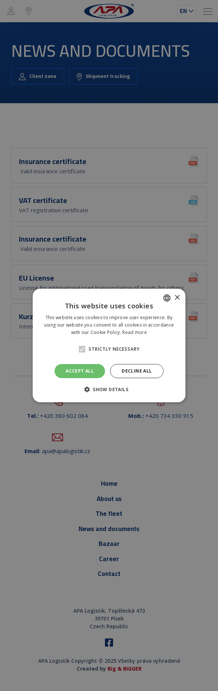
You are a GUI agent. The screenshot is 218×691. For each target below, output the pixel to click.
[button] (82, 349)
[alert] (109, 345)
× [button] (177, 297)
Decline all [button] (137, 371)
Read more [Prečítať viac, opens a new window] (134, 332)
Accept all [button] (80, 371)
